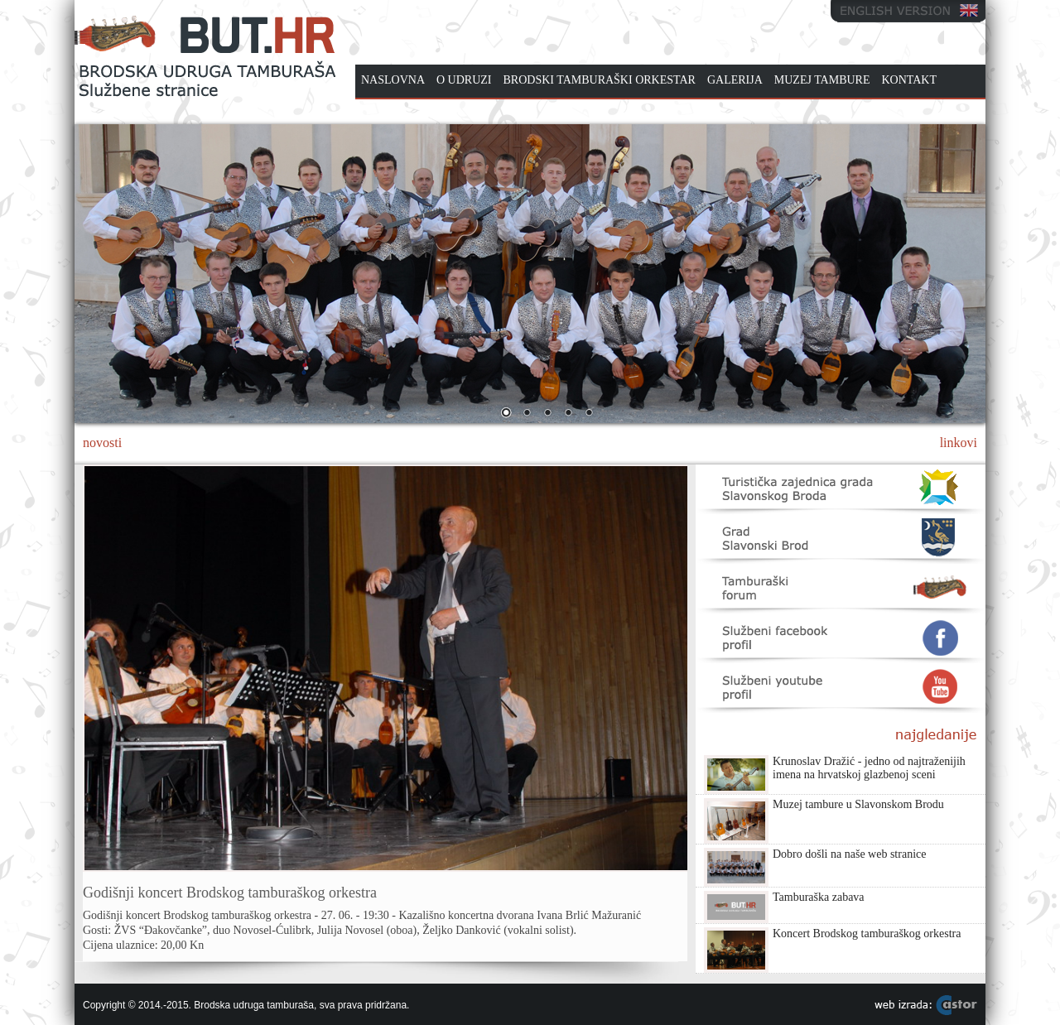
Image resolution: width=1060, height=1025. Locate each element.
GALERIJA (735, 80)
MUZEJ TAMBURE (822, 80)
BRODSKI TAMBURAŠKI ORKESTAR (600, 80)
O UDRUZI (464, 80)
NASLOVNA (393, 80)
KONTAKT (909, 80)
